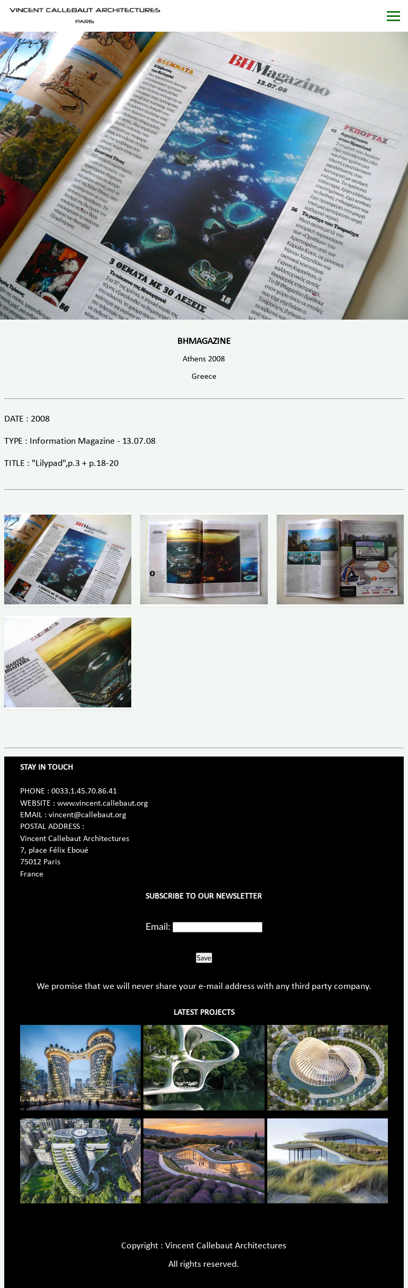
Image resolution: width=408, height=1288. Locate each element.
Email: (158, 926)
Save (204, 958)
